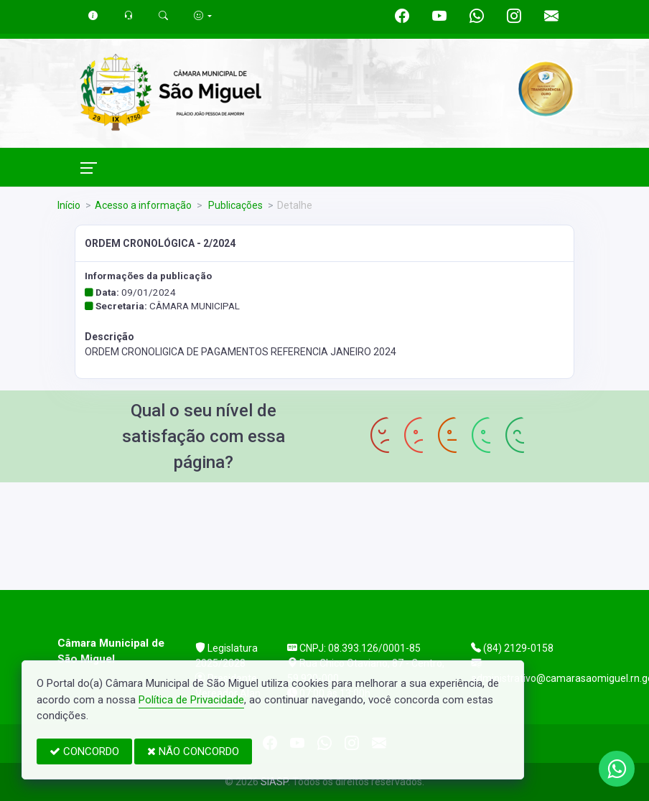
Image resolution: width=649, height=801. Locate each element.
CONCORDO (84, 751)
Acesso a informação (143, 205)
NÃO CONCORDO (193, 751)
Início (68, 205)
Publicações (234, 205)
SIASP (274, 781)
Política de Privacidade (191, 699)
